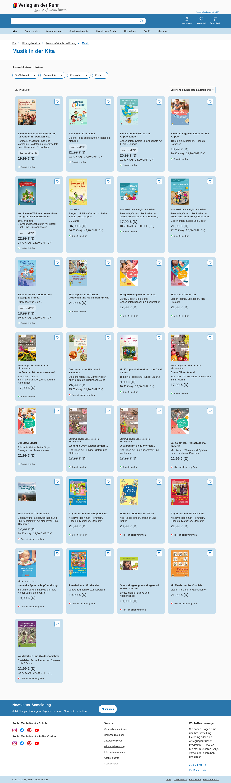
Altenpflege (130, 31)
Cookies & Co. (111, 763)
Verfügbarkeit (25, 75)
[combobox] (74, 21)
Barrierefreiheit (211, 779)
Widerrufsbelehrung (114, 746)
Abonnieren (108, 709)
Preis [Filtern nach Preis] (100, 75)
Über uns (162, 31)
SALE (147, 31)
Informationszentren (114, 752)
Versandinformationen (115, 729)
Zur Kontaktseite (199, 770)
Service (108, 723)
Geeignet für (52, 75)
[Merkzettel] (201, 21)
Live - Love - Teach (106, 31)
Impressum (195, 779)
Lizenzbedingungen (114, 735)
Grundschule (31, 31)
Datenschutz (180, 779)
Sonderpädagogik (79, 31)
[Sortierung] (192, 90)
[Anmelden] (187, 21)
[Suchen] (142, 21)
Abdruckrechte (111, 758)
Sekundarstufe (53, 31)
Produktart (78, 75)
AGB (168, 779)
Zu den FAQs (197, 765)
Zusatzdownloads (113, 740)
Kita (15, 31)
